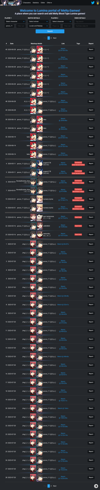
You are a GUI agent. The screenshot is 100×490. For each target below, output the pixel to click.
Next (54, 38)
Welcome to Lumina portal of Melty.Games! (50, 10)
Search (50, 31)
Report (91, 49)
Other (49, 3)
